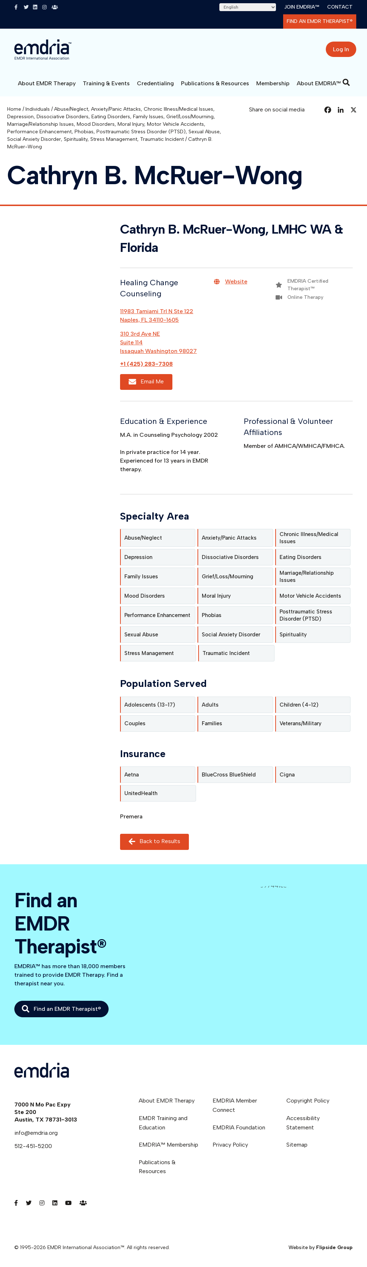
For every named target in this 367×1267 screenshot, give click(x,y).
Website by (321, 1247)
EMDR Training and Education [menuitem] (163, 1123)
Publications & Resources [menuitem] (157, 1167)
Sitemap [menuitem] (297, 1144)
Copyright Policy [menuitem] (307, 1100)
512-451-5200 (33, 1146)
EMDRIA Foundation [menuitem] (239, 1127)
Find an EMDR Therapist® (320, 21)
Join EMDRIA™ (301, 7)
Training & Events (106, 83)
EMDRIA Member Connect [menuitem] (235, 1105)
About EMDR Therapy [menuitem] (167, 1100)
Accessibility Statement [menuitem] (303, 1123)
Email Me (146, 382)
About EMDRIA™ (319, 83)
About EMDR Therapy (47, 83)
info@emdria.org (36, 1132)
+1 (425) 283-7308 (146, 363)
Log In (341, 49)
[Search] (346, 82)
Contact (340, 7)
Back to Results (154, 841)
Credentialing (155, 83)
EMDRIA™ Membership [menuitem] (168, 1144)
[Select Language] (247, 7)
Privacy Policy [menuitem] (230, 1144)
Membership (273, 83)
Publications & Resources (215, 83)
